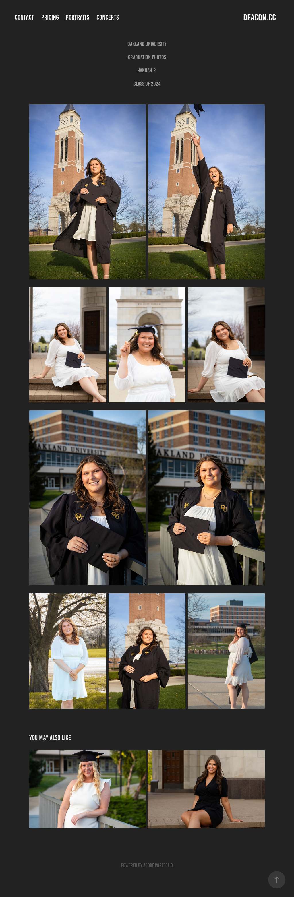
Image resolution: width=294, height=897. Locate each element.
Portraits (77, 17)
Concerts (107, 17)
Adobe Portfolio (158, 865)
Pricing (50, 17)
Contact (24, 17)
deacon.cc (259, 17)
